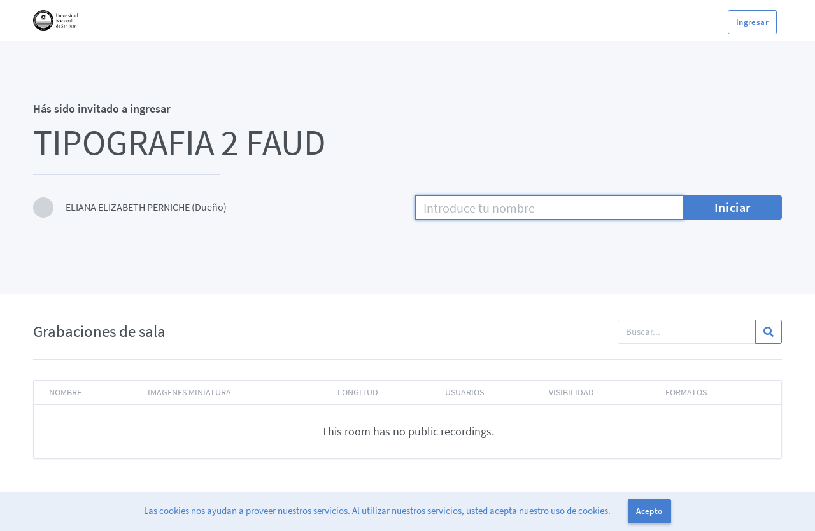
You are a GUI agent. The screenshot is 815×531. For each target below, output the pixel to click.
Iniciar (732, 207)
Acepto (649, 511)
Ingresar (752, 22)
